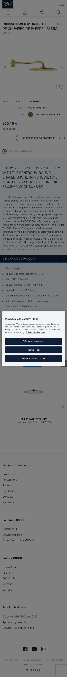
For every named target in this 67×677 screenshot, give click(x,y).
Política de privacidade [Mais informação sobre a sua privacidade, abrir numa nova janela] (35, 332)
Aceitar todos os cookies (33, 358)
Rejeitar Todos (33, 350)
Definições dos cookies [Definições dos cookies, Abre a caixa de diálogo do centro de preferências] (33, 341)
